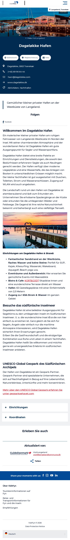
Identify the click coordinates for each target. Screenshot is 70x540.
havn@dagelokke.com (19, 77)
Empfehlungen (10, 508)
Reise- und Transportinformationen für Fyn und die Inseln (16, 500)
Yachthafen (25, 88)
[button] (47, 3)
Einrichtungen (16, 407)
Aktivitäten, (14, 88)
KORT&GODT (32, 280)
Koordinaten (15, 417)
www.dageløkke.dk (17, 82)
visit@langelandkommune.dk (47, 455)
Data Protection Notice (35, 526)
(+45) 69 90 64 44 (16, 71)
